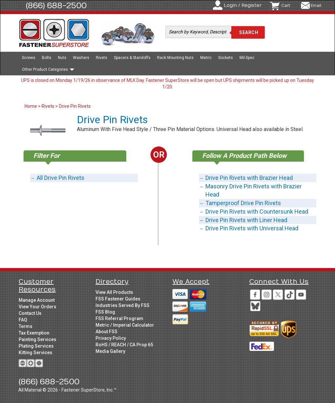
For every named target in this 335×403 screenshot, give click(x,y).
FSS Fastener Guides (118, 298)
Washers (81, 57)
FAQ (23, 319)
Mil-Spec (247, 57)
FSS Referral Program (119, 318)
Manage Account (37, 300)
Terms (25, 326)
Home (31, 106)
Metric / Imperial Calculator (125, 325)
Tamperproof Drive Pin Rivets (243, 203)
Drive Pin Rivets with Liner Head (246, 220)
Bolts (46, 57)
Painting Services (37, 339)
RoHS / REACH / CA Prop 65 (124, 344)
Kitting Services (35, 352)
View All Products (114, 292)
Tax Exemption (34, 333)
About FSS (106, 331)
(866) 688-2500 (56, 5)
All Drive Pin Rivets (60, 177)
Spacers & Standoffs (132, 57)
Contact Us (30, 313)
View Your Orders (37, 306)
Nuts (62, 57)
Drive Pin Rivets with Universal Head (251, 228)
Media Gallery (110, 351)
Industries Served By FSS (123, 305)
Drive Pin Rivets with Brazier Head (249, 177)
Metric (206, 57)
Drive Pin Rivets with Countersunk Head (256, 211)
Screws (28, 57)
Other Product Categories (48, 69)
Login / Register (243, 5)
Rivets (101, 57)
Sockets (225, 57)
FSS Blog (105, 312)
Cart (285, 5)
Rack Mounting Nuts (175, 57)
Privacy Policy (111, 338)
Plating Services (36, 346)
